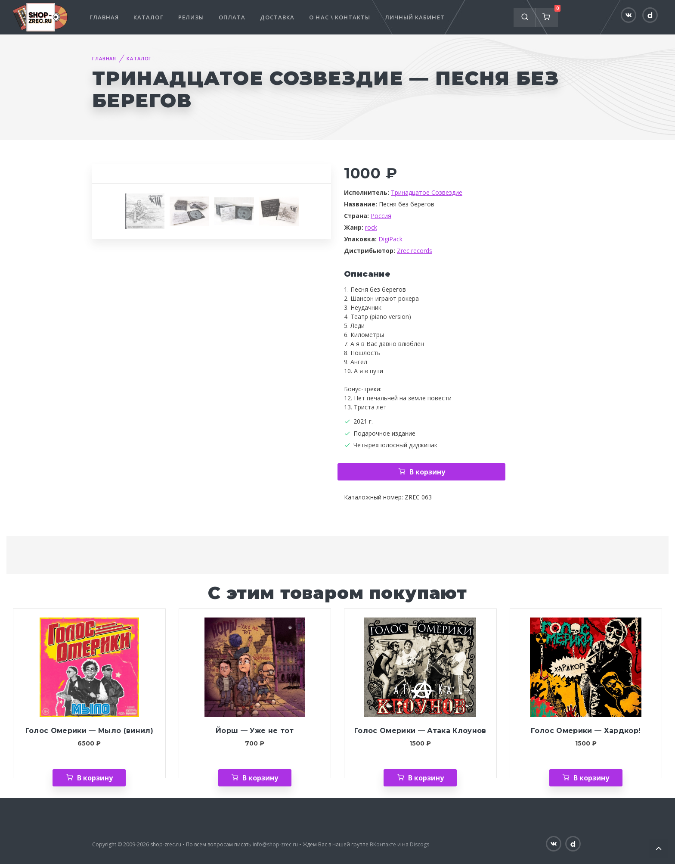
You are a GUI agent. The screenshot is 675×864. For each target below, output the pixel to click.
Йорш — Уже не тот (255, 731)
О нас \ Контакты (339, 17)
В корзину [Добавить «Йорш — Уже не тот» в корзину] (260, 778)
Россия (381, 216)
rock (371, 227)
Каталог (148, 17)
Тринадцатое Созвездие (426, 192)
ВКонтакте (383, 844)
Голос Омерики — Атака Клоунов (420, 731)
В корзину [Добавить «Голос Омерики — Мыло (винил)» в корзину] (95, 778)
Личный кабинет (415, 17)
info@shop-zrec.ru (275, 844)
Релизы (191, 17)
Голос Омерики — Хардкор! (586, 731)
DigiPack (390, 239)
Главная (104, 17)
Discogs (419, 844)
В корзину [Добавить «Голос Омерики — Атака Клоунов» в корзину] (426, 778)
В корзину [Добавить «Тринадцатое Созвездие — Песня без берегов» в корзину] (427, 472)
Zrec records (414, 250)
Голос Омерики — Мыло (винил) (89, 731)
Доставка (277, 17)
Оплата (232, 17)
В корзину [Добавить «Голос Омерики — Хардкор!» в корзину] (591, 778)
